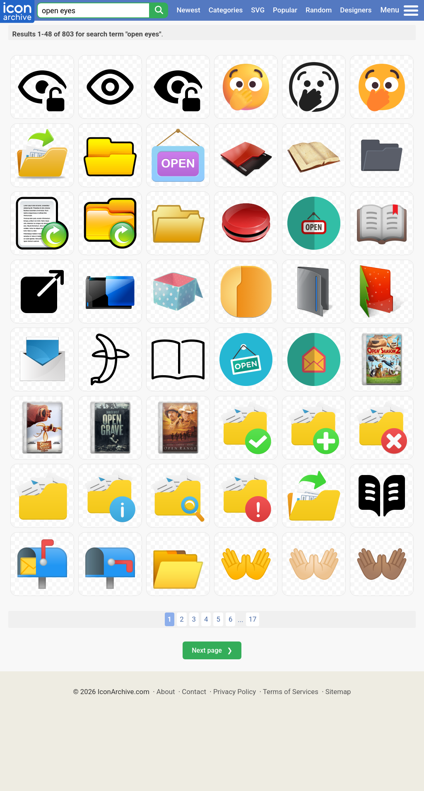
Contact (194, 691)
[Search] (158, 10)
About (166, 691)
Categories (226, 10)
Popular (285, 10)
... (240, 619)
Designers (355, 10)
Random (319, 10)
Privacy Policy (234, 691)
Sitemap (338, 691)
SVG (258, 10)
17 (253, 619)
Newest (188, 10)
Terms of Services (290, 691)
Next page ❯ (212, 650)
